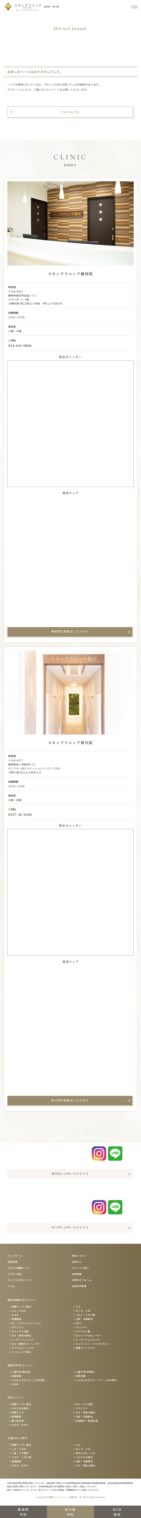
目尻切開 (81, 1376)
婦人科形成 (17, 1420)
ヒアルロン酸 (83, 1331)
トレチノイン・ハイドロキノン (93, 1343)
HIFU (78, 1323)
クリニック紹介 (80, 1268)
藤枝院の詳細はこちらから (69, 631)
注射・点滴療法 (84, 1319)
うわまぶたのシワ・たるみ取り (28, 1380)
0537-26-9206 (20, 814)
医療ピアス (17, 1412)
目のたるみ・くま (85, 1453)
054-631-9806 (20, 345)
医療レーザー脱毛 (21, 1306)
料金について (79, 1255)
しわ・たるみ (18, 1310)
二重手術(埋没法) (21, 1371)
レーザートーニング (22, 1339)
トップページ (15, 1255)
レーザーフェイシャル (88, 1339)
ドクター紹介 (15, 1274)
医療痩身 (16, 1319)
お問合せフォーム (81, 1280)
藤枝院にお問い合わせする (70, 1173)
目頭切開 (16, 1376)
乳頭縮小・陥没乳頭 (87, 1420)
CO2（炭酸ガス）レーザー (26, 1343)
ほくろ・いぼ (83, 1310)
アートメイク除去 (21, 1352)
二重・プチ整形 (20, 1453)
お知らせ (77, 1262)
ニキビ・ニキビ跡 (85, 1315)
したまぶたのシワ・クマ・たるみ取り (96, 1380)
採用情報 (77, 1274)
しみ (78, 1306)
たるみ (15, 1315)
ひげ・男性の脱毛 (21, 1335)
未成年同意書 (79, 1286)
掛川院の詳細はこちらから (69, 1100)
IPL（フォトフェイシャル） (26, 1323)
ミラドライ (82, 1408)
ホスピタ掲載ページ (19, 1268)
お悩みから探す (18, 1438)
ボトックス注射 (20, 1331)
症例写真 (12, 1262)
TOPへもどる (70, 112)
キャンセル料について (20, 1280)
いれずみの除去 (20, 1408)
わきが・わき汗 (20, 1425)
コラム (11, 1286)
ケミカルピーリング (22, 1348)
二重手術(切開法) (85, 1371)
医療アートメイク (85, 1348)
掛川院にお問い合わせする (70, 1227)
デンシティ (82, 1327)
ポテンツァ (17, 1327)
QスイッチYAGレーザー (89, 1335)
